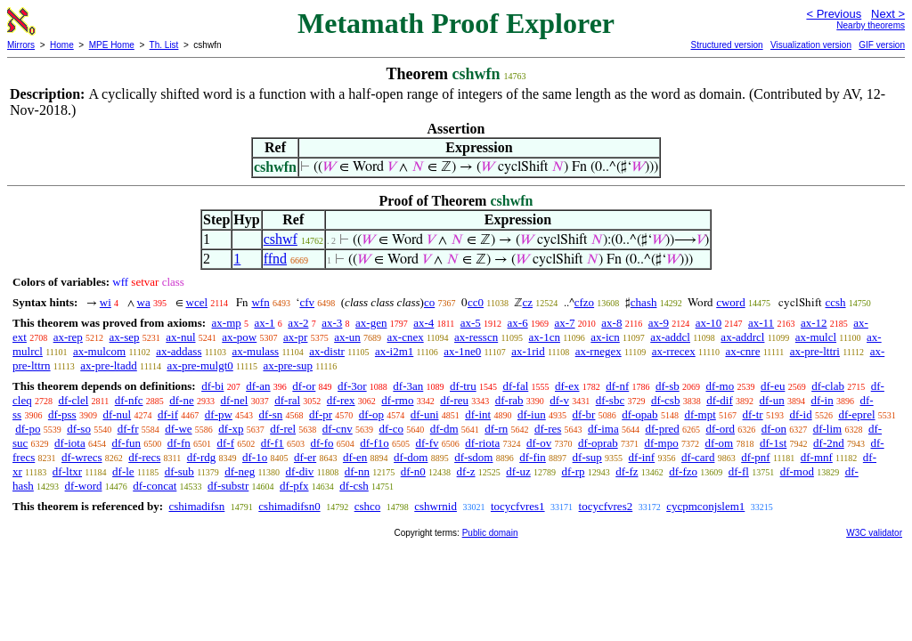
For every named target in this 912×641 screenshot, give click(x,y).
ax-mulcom (99, 351)
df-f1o (374, 443)
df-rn (496, 428)
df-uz (518, 471)
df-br (583, 414)
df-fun (127, 443)
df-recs (144, 457)
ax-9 (658, 322)
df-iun (531, 414)
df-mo (719, 386)
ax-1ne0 (462, 351)
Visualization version (810, 45)
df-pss (62, 414)
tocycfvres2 (606, 506)
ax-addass (178, 351)
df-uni (425, 414)
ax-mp (226, 322)
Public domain (490, 533)
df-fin (532, 457)
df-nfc (129, 400)
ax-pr (295, 337)
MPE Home (111, 45)
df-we (178, 428)
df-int (478, 414)
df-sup (587, 457)
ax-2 (298, 322)
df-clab (827, 386)
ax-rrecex (674, 351)
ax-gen (371, 322)
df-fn (179, 443)
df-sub (179, 471)
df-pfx (294, 485)
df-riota (482, 443)
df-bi (212, 386)
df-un (772, 400)
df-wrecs (81, 457)
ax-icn (604, 337)
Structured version (726, 45)
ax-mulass (255, 351)
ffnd (275, 258)
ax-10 (709, 322)
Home (62, 45)
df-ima (603, 428)
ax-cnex (405, 337)
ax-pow (239, 337)
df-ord (721, 428)
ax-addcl (670, 337)
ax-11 (761, 322)
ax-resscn (476, 337)
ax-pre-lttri (815, 351)
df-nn (357, 471)
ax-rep (68, 337)
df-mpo (661, 443)
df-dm (444, 428)
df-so (79, 428)
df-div (300, 471)
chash (644, 302)
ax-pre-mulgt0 (199, 365)
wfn (260, 302)
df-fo (322, 443)
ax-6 (518, 322)
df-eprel (856, 414)
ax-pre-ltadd (108, 365)
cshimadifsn (196, 506)
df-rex (341, 400)
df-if (168, 414)
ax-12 (814, 322)
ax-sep (125, 337)
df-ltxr (67, 471)
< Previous (833, 13)
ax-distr (327, 351)
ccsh (835, 302)
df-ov (538, 443)
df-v (559, 400)
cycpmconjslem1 (705, 506)
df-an (258, 386)
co (429, 302)
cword (730, 302)
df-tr (753, 414)
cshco (367, 506)
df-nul (116, 414)
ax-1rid (528, 351)
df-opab (639, 414)
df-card (698, 457)
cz (527, 302)
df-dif (719, 400)
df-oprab (598, 443)
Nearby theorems (870, 25)
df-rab (509, 400)
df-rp (572, 471)
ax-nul (180, 337)
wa (144, 302)
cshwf (280, 239)
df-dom (411, 457)
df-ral (287, 400)
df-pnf (755, 457)
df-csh (354, 485)
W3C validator (874, 533)
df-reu (454, 400)
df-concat (154, 485)
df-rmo (397, 400)
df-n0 (413, 471)
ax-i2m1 (394, 351)
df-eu (773, 386)
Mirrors (21, 45)
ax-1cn (544, 337)
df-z (466, 471)
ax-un (347, 337)
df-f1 (272, 443)
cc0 (476, 302)
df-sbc (610, 400)
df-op (371, 414)
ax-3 (332, 322)
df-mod (797, 471)
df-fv (427, 443)
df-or (303, 386)
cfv (306, 302)
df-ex (567, 386)
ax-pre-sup (288, 365)
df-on (773, 428)
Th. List (164, 45)
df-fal (515, 386)
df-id (800, 414)
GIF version (882, 45)
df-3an (408, 386)
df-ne (181, 400)
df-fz (626, 471)
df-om (718, 443)
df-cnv (337, 428)
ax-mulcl (815, 337)
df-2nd (828, 443)
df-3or (352, 386)
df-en (355, 457)
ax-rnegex (598, 351)
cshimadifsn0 (289, 506)
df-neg (239, 471)
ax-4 (423, 322)
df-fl (739, 471)
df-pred (662, 428)
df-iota (70, 443)
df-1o (254, 457)
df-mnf (817, 457)
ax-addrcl (742, 337)
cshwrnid (435, 506)
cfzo (584, 302)
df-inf (642, 457)
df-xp (230, 428)
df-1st (773, 443)
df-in (821, 400)
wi (105, 302)
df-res (547, 428)
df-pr (320, 414)
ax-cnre (742, 351)
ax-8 (611, 322)
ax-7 (564, 322)
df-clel (73, 400)
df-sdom (473, 457)
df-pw (218, 414)
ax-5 (470, 322)
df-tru (463, 386)
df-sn (271, 414)
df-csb (665, 400)
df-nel (234, 400)
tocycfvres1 (518, 506)
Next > (888, 13)
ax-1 (265, 322)
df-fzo (683, 471)
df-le (123, 471)
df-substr (228, 485)
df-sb (668, 386)
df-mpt (699, 414)
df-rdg (201, 457)
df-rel (283, 428)
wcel (197, 302)
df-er (305, 457)
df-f (226, 443)
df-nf (617, 386)
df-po (27, 428)
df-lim (828, 428)
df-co (391, 428)
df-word (83, 485)
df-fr (128, 428)
